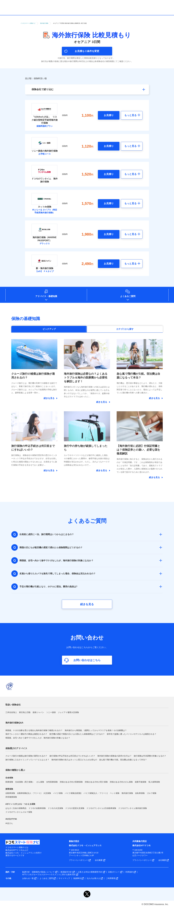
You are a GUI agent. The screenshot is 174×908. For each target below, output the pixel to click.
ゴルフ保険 (151, 793)
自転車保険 (140, 793)
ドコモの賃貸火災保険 (74, 808)
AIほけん (9, 823)
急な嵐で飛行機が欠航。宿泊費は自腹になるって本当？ (123, 760)
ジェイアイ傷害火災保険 (68, 712)
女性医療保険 (52, 782)
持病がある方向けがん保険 (121, 782)
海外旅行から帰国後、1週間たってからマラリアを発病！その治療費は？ (96, 730)
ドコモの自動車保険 (37, 808)
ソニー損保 (51, 712)
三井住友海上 (11, 712)
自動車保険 (10, 793)
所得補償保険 (11, 797)
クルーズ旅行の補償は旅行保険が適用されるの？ (26, 756)
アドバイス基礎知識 (46, 296)
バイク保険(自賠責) (73, 793)
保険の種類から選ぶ (15, 770)
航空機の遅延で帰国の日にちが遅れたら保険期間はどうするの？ (77, 734)
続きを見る (87, 604)
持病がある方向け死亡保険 (96, 782)
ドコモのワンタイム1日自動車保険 (101, 808)
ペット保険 (114, 793)
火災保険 (47, 793)
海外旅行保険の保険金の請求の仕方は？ (114, 756)
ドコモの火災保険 (55, 808)
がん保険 (40, 782)
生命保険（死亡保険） (24, 782)
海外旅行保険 (127, 793)
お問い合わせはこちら (87, 660)
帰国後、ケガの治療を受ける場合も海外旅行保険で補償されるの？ (34, 730)
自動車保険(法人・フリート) (29, 793)
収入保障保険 (154, 782)
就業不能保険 (140, 782)
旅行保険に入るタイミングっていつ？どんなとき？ (27, 760)
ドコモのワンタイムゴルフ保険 (18, 812)
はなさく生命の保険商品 (15, 808)
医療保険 (9, 782)
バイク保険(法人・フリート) (96, 793)
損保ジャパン (38, 712)
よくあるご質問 (127, 296)
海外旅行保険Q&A (14, 723)
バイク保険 (58, 793)
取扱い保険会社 (13, 705)
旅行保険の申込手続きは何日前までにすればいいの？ (72, 756)
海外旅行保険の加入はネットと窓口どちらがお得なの (74, 760)
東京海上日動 (24, 712)
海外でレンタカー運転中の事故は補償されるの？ (26, 734)
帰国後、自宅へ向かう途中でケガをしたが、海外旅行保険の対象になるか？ (37, 738)
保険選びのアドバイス (16, 748)
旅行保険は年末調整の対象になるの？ (150, 756)
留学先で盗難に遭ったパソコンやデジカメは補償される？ (131, 734)
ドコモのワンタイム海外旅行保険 (132, 808)
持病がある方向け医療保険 (71, 782)
